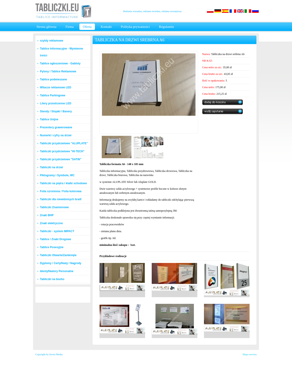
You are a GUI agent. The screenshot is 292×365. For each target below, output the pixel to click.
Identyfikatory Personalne (56, 271)
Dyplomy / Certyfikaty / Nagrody (60, 263)
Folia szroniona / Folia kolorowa (60, 191)
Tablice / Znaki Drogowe (55, 239)
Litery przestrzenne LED (55, 103)
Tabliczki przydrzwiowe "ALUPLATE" (64, 143)
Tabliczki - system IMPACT (57, 231)
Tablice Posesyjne (51, 247)
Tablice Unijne (49, 119)
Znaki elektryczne (51, 223)
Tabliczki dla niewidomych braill (60, 199)
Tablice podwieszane (53, 79)
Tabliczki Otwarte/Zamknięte (58, 255)
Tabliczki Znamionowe (54, 207)
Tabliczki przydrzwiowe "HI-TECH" (62, 151)
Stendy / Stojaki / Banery (56, 111)
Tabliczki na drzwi (51, 167)
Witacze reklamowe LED (55, 87)
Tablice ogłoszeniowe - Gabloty (60, 63)
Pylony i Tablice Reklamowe (58, 71)
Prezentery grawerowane (56, 127)
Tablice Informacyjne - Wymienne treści (61, 52)
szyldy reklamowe (51, 40)
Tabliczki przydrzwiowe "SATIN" (60, 159)
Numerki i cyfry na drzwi (55, 135)
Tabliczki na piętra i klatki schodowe (63, 183)
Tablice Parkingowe (52, 95)
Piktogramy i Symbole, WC (57, 175)
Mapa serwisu (250, 354)
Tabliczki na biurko (52, 279)
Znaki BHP (47, 215)
